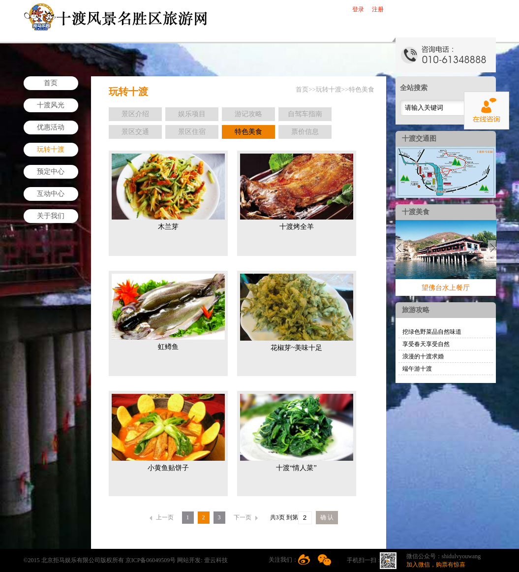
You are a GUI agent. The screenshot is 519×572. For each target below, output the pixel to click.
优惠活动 (50, 127)
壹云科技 (216, 560)
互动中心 (50, 193)
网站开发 (189, 560)
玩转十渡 (50, 149)
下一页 (246, 517)
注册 (378, 9)
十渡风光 (50, 105)
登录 (358, 9)
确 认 (327, 517)
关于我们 (50, 216)
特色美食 (361, 89)
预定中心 (50, 171)
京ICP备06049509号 (151, 560)
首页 (51, 83)
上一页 (162, 517)
